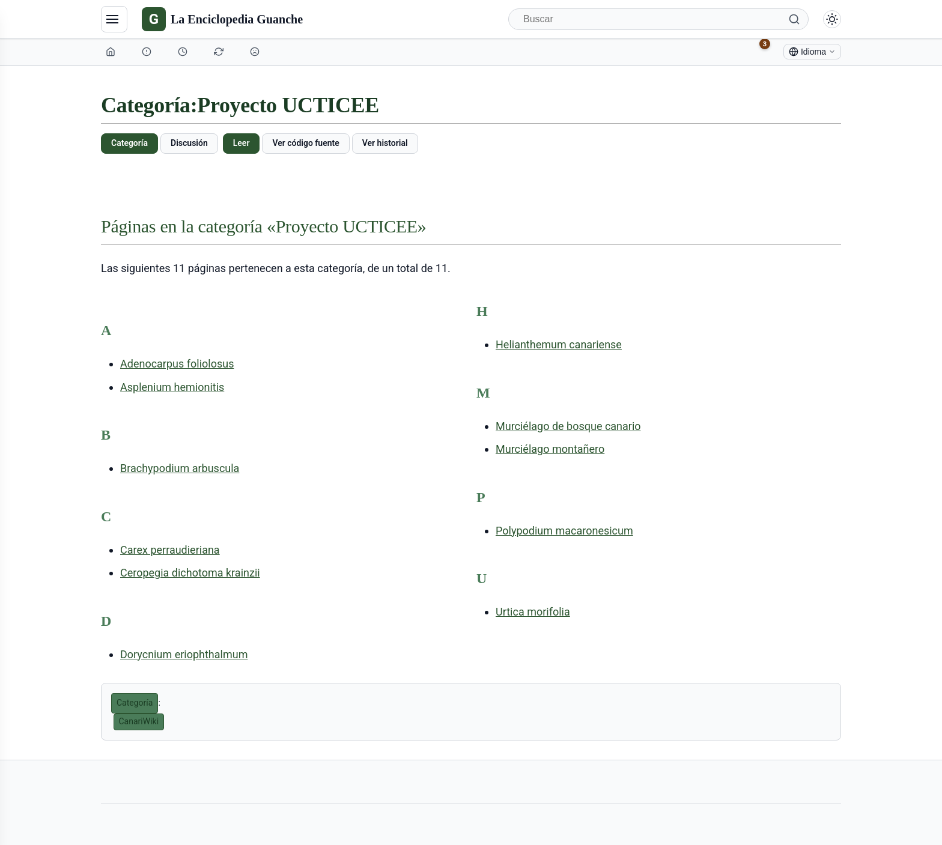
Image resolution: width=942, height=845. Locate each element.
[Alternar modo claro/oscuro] (832, 19)
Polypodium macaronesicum (564, 530)
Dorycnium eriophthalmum (184, 654)
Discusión (189, 143)
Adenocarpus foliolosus (177, 363)
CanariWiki (139, 721)
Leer (241, 143)
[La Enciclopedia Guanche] (222, 19)
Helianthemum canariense (559, 344)
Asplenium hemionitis (172, 387)
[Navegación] (114, 19)
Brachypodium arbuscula (179, 468)
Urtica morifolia (533, 611)
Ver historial (385, 143)
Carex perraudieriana (170, 550)
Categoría (129, 143)
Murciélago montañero (550, 449)
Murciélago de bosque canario (568, 426)
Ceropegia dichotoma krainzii (190, 572)
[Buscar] (658, 19)
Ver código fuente (305, 143)
